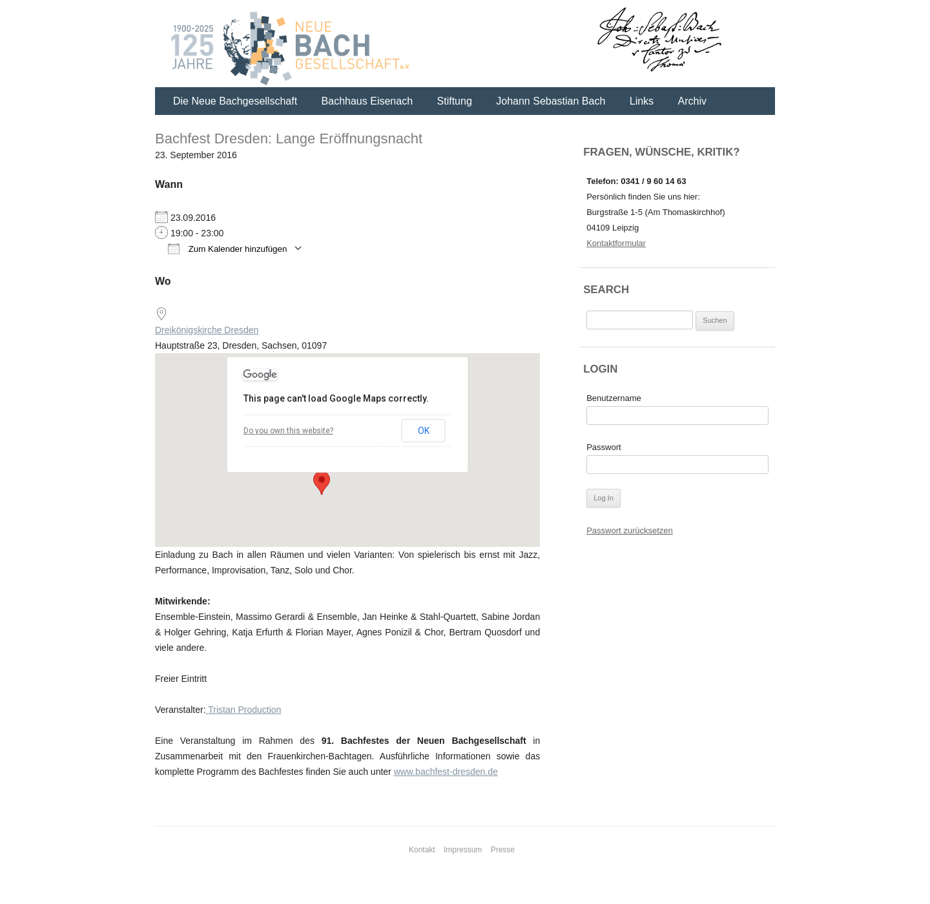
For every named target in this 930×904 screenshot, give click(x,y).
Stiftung (454, 101)
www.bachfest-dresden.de (446, 771)
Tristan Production (244, 709)
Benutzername (613, 398)
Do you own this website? (288, 430)
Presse (503, 849)
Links (642, 101)
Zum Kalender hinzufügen (227, 248)
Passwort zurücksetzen (629, 530)
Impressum (463, 849)
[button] (321, 483)
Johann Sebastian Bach (550, 101)
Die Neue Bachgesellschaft (235, 101)
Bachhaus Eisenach (367, 101)
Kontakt (422, 849)
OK (423, 431)
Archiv (692, 101)
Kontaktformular (616, 243)
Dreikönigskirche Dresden (206, 330)
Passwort (603, 447)
